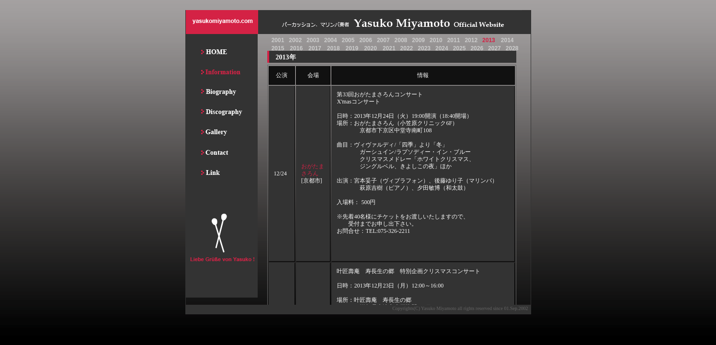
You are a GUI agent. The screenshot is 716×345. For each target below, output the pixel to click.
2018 (333, 48)
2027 (494, 48)
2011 (453, 40)
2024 (441, 48)
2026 (476, 48)
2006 (365, 40)
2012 (471, 40)
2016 (296, 48)
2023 (424, 48)
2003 (313, 40)
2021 (389, 48)
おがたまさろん (312, 170)
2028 (512, 48)
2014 (507, 40)
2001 (278, 40)
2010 (436, 40)
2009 (418, 40)
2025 (459, 48)
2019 (351, 48)
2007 (383, 40)
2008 (401, 40)
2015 (278, 48)
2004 (330, 40)
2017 (314, 48)
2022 (406, 48)
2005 (347, 40)
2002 (295, 40)
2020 (370, 48)
